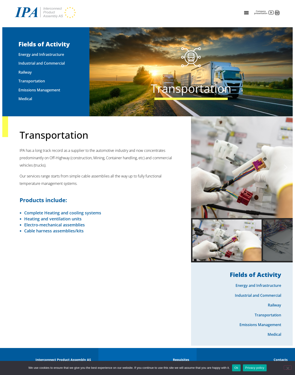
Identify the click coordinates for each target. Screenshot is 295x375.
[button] (246, 12)
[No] (288, 368)
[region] (242, 189)
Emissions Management (39, 90)
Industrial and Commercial (41, 63)
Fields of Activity (44, 44)
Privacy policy (254, 367)
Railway (25, 72)
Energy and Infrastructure (41, 54)
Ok (236, 367)
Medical (25, 98)
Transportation (31, 81)
